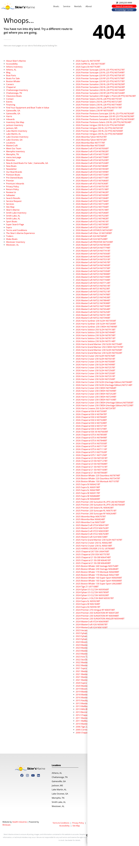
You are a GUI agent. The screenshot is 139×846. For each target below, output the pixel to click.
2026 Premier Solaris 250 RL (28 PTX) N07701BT (99, 98)
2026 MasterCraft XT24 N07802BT (92, 151)
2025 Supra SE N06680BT (88, 498)
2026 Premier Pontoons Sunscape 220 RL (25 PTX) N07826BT (105, 113)
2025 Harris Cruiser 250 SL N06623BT (94, 542)
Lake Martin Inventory (16, 130)
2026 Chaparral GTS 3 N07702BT (91, 452)
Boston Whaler (13, 81)
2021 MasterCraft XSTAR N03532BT (93, 674)
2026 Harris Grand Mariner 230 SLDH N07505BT (99, 350)
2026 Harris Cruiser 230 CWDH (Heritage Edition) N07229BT (104, 405)
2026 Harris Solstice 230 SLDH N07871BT (95, 338)
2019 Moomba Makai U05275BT (91, 688)
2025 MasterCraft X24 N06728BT (92, 536)
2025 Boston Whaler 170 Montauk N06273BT (97, 574)
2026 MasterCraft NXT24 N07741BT (93, 250)
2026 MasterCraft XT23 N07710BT (92, 177)
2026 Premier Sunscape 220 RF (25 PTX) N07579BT (100, 78)
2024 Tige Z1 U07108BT (87, 586)
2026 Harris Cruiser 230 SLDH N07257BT (95, 367)
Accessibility (12, 63)
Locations (10, 142)
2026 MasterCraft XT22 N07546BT (92, 212)
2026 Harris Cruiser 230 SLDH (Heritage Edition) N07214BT (104, 385)
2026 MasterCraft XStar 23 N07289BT (94, 233)
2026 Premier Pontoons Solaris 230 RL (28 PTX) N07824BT (103, 122)
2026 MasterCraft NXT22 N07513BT (93, 315)
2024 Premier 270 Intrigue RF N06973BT (95, 609)
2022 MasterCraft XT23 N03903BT (92, 662)
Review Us (11, 192)
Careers (10, 84)
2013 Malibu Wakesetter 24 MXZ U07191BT (96, 706)
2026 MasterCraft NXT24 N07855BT (93, 244)
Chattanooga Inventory (17, 90)
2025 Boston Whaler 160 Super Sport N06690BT (99, 577)
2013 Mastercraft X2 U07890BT (91, 703)
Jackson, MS (11, 128)
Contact (10, 98)
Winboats (6, 825)
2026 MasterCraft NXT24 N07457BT (93, 262)
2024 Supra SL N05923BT (88, 601)
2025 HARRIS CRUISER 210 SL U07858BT (95, 548)
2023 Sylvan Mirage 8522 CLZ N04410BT (95, 639)
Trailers (9, 236)
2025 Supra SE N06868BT (88, 496)
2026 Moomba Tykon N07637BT (91, 136)
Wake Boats (11, 239)
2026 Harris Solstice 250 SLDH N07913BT (95, 329)
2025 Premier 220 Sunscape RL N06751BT (96, 510)
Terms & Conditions (61, 823)
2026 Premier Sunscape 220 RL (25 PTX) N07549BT (100, 72)
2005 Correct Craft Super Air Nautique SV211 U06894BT (102, 729)
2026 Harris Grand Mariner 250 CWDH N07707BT (99, 347)
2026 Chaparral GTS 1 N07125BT (91, 455)
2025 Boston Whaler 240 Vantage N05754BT (97, 566)
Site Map (10, 206)
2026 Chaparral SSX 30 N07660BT (92, 431)
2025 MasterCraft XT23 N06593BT (92, 531)
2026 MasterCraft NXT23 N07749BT (93, 276)
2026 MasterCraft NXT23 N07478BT (93, 294)
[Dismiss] (88, 836)
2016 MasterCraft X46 (86, 697)
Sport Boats (11, 221)
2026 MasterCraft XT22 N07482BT (92, 218)
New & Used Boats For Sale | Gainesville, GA (27, 163)
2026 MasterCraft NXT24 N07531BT (93, 259)
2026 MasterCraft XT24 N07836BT (92, 148)
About (89, 6)
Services (10, 203)
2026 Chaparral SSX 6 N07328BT (91, 420)
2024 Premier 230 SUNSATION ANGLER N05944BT (100, 618)
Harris (9, 116)
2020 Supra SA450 (84, 682)
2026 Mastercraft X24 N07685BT (91, 236)
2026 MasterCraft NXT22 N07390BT (93, 317)
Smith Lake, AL (13, 215)
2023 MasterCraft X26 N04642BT (92, 650)
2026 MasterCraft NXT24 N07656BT (93, 253)
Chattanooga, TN (14, 93)
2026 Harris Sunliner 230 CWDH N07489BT (96, 326)
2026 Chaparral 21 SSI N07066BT (91, 472)
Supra (9, 227)
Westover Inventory (15, 242)
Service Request (14, 201)
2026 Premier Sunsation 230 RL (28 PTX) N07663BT (100, 87)
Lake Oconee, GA (14, 139)
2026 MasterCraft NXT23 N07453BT (93, 297)
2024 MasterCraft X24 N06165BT (92, 627)
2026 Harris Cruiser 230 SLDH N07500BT (95, 361)
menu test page (13, 157)
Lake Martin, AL (13, 133)
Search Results (13, 198)
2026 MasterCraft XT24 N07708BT (92, 157)
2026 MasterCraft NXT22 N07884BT (93, 300)
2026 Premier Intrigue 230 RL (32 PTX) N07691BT (99, 128)
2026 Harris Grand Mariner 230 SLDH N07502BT (99, 352)
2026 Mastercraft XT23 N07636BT (92, 183)
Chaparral (10, 87)
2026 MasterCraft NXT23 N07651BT (93, 285)
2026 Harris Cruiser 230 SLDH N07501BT (95, 358)
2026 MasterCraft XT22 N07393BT (92, 224)
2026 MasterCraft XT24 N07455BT (92, 169)
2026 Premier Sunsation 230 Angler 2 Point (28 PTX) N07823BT (106, 95)
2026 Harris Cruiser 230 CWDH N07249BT (96, 396)
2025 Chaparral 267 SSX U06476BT (92, 551)
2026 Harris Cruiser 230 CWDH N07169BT (96, 399)
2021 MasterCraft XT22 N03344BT (92, 671)
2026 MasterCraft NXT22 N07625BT (93, 312)
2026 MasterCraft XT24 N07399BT (92, 171)
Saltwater (10, 195)
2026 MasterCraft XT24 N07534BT (92, 163)
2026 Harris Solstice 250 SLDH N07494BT (95, 332)
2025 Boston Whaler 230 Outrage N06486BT (97, 569)
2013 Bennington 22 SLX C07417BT (93, 712)
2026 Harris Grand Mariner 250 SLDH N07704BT (99, 344)
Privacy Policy (12, 186)
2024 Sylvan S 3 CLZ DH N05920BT (92, 595)
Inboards (10, 119)
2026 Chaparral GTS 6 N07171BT (91, 446)
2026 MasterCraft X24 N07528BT (92, 239)
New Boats (11, 166)
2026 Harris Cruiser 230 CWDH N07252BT (96, 393)
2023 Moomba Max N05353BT (90, 642)
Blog (8, 72)
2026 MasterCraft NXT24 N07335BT (93, 271)
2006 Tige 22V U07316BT (88, 726)
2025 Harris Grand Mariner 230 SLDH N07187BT (99, 539)
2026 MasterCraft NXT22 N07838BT (93, 303)
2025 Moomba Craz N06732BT (90, 522)
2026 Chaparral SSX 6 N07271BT (91, 425)
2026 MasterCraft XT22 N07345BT (92, 227)
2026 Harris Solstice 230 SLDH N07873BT (95, 335)
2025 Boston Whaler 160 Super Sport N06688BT (99, 580)
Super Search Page (15, 224)
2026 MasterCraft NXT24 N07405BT (93, 265)
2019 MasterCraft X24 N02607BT (92, 691)
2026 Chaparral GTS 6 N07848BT (91, 440)
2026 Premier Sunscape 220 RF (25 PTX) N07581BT (100, 75)
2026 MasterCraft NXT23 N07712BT (93, 282)
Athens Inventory (14, 66)
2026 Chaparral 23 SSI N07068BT (91, 463)
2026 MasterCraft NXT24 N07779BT (93, 247)
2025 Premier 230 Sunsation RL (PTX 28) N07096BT (100, 501)
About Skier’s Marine (16, 60)
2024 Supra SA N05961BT (88, 606)
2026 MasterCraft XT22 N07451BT (92, 221)
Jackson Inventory (14, 125)
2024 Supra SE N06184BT (88, 604)
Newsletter (11, 169)
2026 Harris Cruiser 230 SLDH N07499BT (95, 364)
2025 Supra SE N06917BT (88, 493)
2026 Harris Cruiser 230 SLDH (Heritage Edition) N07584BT (104, 382)
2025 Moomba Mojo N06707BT (91, 516)
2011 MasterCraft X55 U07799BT (91, 718)
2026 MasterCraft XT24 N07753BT (92, 154)
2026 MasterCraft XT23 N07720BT (92, 174)
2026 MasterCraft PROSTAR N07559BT (94, 242)
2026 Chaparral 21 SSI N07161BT (91, 466)
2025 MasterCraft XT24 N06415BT (92, 525)
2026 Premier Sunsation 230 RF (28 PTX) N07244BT (100, 93)
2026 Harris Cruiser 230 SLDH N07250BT (95, 379)
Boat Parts (11, 75)
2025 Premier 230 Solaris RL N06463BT (95, 507)
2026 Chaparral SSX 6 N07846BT (91, 417)
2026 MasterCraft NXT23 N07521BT (93, 291)
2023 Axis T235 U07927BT (88, 656)
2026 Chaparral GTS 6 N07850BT (91, 434)
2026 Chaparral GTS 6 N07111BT (91, 449)
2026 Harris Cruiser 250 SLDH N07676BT (95, 355)
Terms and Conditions (16, 230)
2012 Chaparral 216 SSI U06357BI (92, 715)
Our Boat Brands (14, 171)
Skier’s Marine (13, 209)
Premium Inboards (15, 183)
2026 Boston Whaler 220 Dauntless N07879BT (98, 475)
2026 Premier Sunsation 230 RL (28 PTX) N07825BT (100, 84)
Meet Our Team (13, 148)
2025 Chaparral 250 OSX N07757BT (93, 554)
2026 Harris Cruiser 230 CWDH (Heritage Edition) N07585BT (104, 402)
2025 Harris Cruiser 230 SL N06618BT (94, 545)
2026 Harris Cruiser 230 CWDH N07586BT (96, 388)
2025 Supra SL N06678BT (88, 490)
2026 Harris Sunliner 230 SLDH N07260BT (96, 323)
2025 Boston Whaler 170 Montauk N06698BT (97, 572)
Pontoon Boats (13, 174)
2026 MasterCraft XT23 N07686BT (92, 180)
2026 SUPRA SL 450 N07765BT (90, 63)
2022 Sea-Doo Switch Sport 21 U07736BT (95, 659)
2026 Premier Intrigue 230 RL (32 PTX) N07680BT (99, 133)
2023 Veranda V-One (85, 630)
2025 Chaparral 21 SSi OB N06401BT (93, 560)
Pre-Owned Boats (14, 177)
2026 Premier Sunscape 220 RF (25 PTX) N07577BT (100, 81)
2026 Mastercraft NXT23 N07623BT (93, 288)
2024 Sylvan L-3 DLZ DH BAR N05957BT (95, 598)
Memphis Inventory (15, 151)
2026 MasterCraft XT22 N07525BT (92, 215)
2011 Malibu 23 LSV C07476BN (90, 720)
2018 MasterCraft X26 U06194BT (91, 694)
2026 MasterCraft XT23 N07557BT (92, 186)
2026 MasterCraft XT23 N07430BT (92, 195)
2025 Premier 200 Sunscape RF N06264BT (96, 513)
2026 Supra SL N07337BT (88, 60)
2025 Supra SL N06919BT (88, 487)
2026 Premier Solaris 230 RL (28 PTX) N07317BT (99, 107)
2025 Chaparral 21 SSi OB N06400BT (93, 563)
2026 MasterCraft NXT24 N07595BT (93, 256)
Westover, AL (12, 244)
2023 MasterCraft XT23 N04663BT (92, 645)
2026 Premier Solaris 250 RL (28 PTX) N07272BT (99, 101)
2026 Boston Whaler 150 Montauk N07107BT (97, 481)
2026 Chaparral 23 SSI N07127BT (91, 460)
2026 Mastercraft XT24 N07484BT (92, 166)
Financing (10, 104)
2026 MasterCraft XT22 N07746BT (92, 201)
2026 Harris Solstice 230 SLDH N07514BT (95, 341)
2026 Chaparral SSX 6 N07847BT (91, 414)
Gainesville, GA (13, 110)
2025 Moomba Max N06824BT (90, 519)
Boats (56, 6)
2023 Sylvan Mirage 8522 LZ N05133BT (94, 636)
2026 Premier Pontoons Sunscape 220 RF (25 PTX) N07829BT (105, 116)
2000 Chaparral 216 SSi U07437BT (92, 732)
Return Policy (12, 189)
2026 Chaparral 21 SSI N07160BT (91, 469)
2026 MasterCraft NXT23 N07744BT (93, 279)
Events (9, 101)
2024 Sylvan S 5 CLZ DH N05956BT (92, 589)
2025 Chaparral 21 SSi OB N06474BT (93, 557)
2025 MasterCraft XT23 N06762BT (92, 528)
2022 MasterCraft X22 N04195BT (92, 665)
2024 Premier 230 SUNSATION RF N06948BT (97, 615)
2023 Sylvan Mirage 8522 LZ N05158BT (94, 633)
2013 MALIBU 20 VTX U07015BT (91, 709)
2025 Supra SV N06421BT (88, 484)
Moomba (10, 160)
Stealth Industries (19, 822)
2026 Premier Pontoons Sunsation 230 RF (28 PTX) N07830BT (105, 119)
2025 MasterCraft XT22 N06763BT (92, 533)
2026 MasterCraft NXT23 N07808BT (93, 274)
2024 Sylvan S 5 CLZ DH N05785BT (92, 592)
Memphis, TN (12, 154)
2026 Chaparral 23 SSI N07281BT (91, 458)
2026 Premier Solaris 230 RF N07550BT (95, 110)
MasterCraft (12, 145)
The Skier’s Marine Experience (20, 233)
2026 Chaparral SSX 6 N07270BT (91, 428)
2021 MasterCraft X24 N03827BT (92, 679)
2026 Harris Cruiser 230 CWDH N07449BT (96, 390)
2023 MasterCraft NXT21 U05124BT (93, 653)
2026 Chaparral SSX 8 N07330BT (91, 411)
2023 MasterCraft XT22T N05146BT (93, 647)
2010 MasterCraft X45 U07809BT (91, 723)
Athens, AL (11, 69)
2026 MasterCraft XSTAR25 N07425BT (94, 230)
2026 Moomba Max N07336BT (90, 145)
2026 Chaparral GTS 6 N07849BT (91, 437)
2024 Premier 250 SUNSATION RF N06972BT (97, 612)
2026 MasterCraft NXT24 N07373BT (93, 268)
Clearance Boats (14, 95)
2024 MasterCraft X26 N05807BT (92, 624)
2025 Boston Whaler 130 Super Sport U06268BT (99, 583)
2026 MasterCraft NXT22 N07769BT (93, 306)
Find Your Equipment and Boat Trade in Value (27, 107)
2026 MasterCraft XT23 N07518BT (92, 189)
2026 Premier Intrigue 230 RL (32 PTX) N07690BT (99, 130)
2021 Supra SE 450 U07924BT (90, 668)
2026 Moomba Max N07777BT (90, 142)
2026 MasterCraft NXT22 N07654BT (93, 309)
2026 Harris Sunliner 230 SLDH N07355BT (96, 320)
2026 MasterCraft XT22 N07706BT (92, 206)
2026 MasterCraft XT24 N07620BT (92, 160)
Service (66, 6)
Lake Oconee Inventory (17, 136)
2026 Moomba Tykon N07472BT (91, 139)
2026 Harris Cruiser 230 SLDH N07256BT (95, 370)
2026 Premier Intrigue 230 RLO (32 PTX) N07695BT (100, 125)
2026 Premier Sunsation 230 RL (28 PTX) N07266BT (100, 90)
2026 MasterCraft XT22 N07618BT (92, 209)
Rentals (78, 6)
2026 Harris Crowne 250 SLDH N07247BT (96, 408)
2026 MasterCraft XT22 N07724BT (92, 203)
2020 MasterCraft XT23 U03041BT (92, 685)
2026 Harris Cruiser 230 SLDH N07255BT (95, 373)
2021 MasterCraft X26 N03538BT (92, 677)
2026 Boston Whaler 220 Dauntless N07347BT (98, 478)
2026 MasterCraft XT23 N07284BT (92, 198)
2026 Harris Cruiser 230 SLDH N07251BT (95, 376)
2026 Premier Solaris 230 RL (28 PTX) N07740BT (99, 104)
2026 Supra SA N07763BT (88, 66)
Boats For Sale (13, 78)
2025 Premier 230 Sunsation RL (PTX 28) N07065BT (100, 504)
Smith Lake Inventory (16, 212)
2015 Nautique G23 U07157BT (90, 700)
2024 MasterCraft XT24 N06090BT (92, 621)
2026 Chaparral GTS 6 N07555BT (91, 443)
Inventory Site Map (15, 122)
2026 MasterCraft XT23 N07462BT (92, 192)
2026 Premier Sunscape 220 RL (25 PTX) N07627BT (100, 69)
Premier (10, 180)
